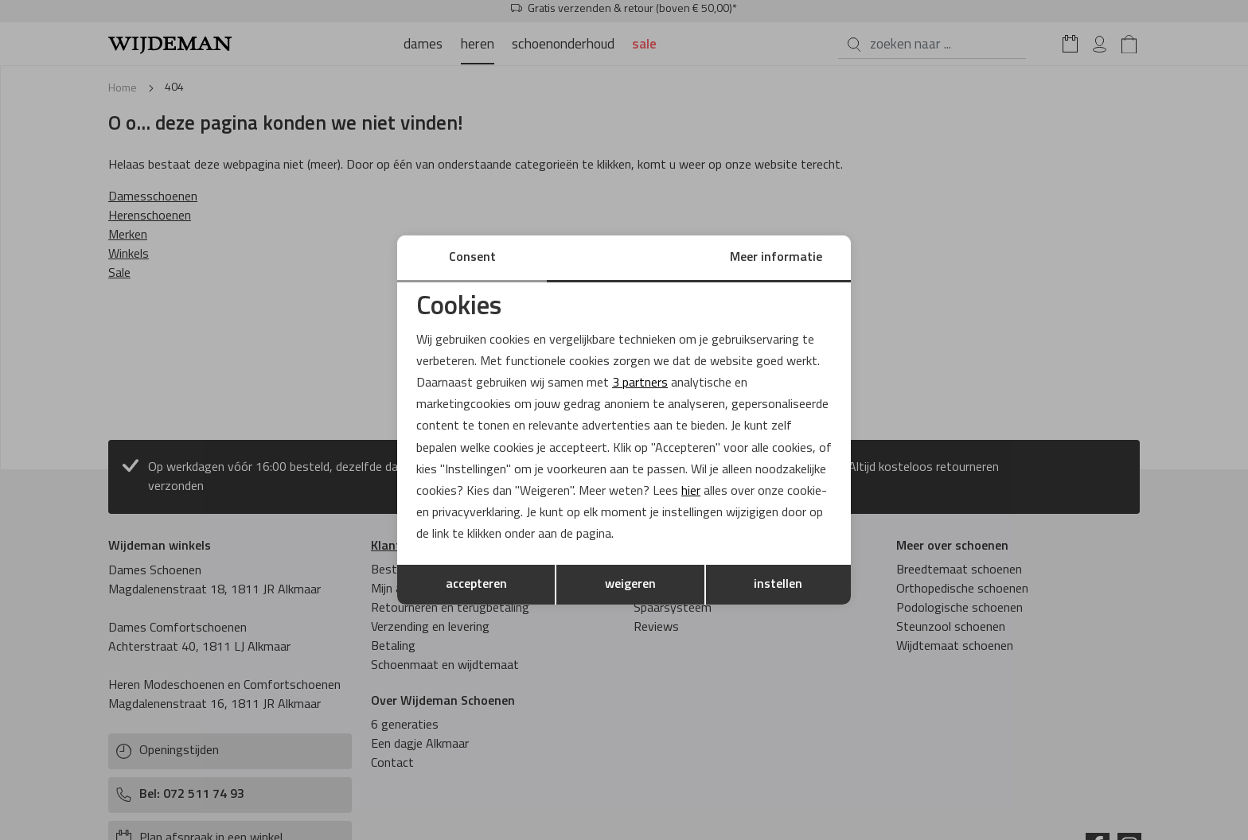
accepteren (476, 584)
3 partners (640, 383)
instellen (778, 584)
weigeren (630, 584)
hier (690, 491)
